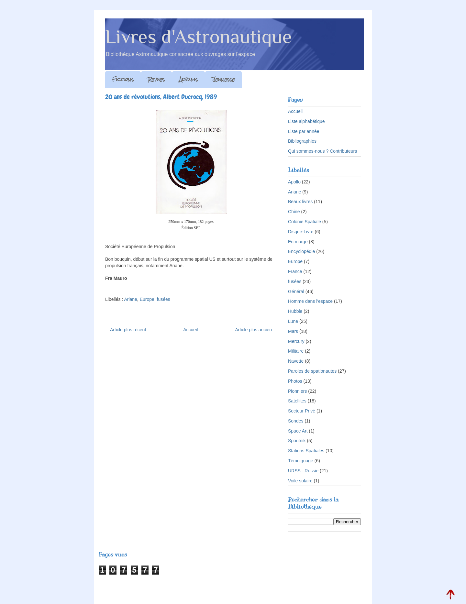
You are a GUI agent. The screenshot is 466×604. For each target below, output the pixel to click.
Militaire (296, 351)
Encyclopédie (301, 251)
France (295, 271)
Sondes (295, 420)
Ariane (130, 299)
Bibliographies (302, 141)
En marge (298, 241)
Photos (295, 381)
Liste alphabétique (306, 121)
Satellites (297, 400)
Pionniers (297, 391)
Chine (294, 211)
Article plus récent (128, 329)
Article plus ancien (253, 329)
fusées (163, 299)
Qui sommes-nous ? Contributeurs (322, 151)
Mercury (296, 341)
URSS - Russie (303, 470)
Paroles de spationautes (312, 371)
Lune (293, 321)
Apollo (294, 181)
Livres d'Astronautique (198, 36)
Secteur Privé (301, 410)
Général (296, 291)
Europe (147, 299)
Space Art (298, 431)
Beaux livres (300, 201)
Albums (188, 79)
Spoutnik (296, 440)
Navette (296, 361)
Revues (156, 79)
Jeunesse (223, 79)
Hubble (295, 311)
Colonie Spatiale (304, 221)
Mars (293, 331)
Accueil (190, 329)
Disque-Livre (301, 231)
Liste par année (303, 131)
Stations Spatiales (306, 450)
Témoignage (300, 460)
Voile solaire (300, 480)
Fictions (123, 79)
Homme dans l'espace (310, 301)
